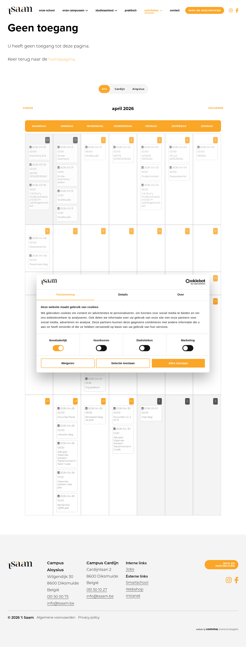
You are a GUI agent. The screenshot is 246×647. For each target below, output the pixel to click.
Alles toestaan (178, 363)
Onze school (47, 10)
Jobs (130, 569)
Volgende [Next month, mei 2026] (215, 107)
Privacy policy (93, 617)
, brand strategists (217, 629)
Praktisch (131, 10)
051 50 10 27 (97, 590)
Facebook (237, 10)
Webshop (135, 589)
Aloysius (138, 88)
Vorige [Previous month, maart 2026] (28, 107)
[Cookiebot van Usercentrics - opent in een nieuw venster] (188, 282)
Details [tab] (123, 294)
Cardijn (120, 88)
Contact (175, 10)
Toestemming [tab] (65, 294)
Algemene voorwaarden (58, 617)
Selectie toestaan (123, 363)
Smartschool (138, 583)
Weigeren (67, 363)
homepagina (62, 59)
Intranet (133, 596)
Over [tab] (180, 294)
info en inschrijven (205, 10)
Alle (104, 88)
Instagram (231, 10)
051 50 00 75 (58, 597)
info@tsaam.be (61, 603)
